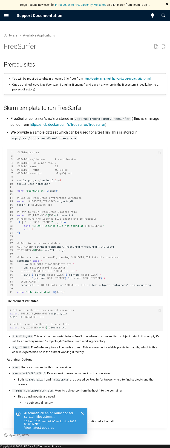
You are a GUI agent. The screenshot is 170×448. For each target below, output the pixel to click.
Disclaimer (43, 446)
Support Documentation (39, 15)
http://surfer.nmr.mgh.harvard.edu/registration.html (117, 78)
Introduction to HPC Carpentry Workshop (80, 4)
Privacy (56, 446)
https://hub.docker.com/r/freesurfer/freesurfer (67, 124)
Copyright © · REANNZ (17, 446)
